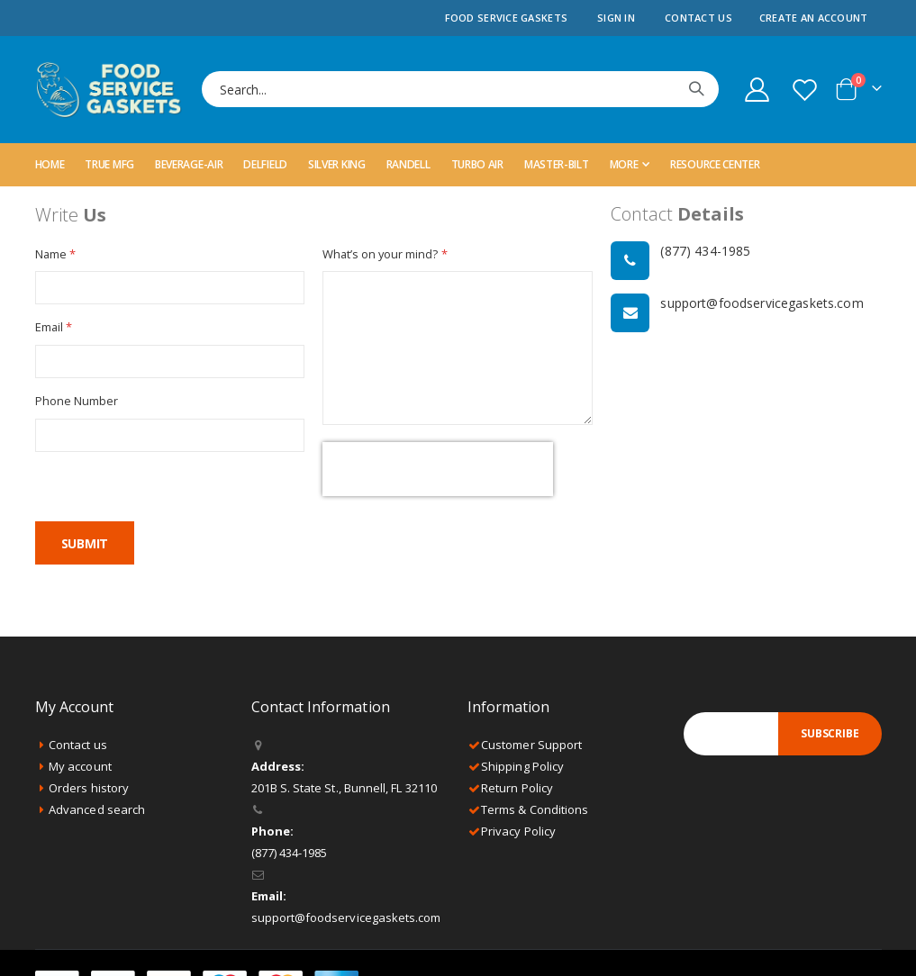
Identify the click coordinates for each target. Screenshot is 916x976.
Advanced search (97, 812)
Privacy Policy (518, 834)
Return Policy (517, 790)
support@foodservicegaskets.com (346, 920)
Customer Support (531, 747)
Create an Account (813, 17)
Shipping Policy (522, 769)
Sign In (616, 17)
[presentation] (437, 472)
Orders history (89, 790)
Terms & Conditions (534, 812)
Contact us (78, 747)
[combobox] (460, 89)
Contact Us (698, 17)
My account (80, 769)
